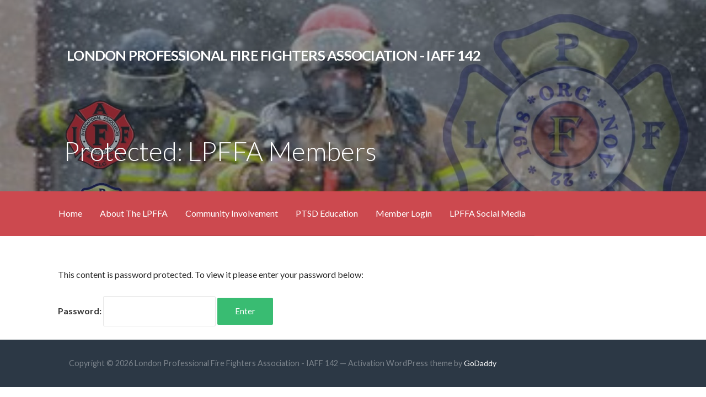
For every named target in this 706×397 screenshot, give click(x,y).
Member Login (404, 213)
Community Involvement (231, 213)
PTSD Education (327, 213)
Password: (137, 310)
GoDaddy (480, 363)
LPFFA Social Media (488, 213)
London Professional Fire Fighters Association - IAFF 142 (273, 55)
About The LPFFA (134, 213)
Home (70, 213)
